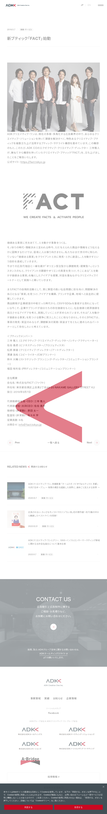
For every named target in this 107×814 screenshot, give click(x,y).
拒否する (78, 807)
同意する (28, 807)
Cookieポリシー (42, 801)
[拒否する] (103, 786)
